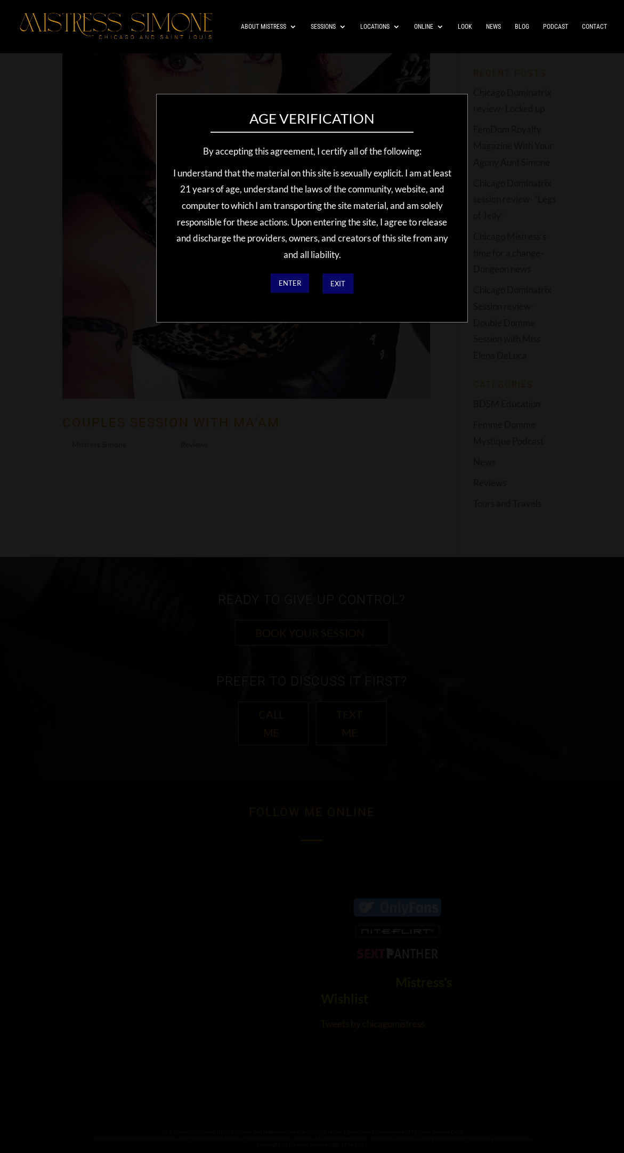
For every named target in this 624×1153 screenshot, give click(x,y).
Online (423, 26)
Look (465, 26)
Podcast (555, 26)
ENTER (290, 283)
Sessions (323, 26)
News (493, 26)
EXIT (337, 283)
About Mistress (263, 26)
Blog (522, 26)
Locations (375, 26)
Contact (594, 26)
